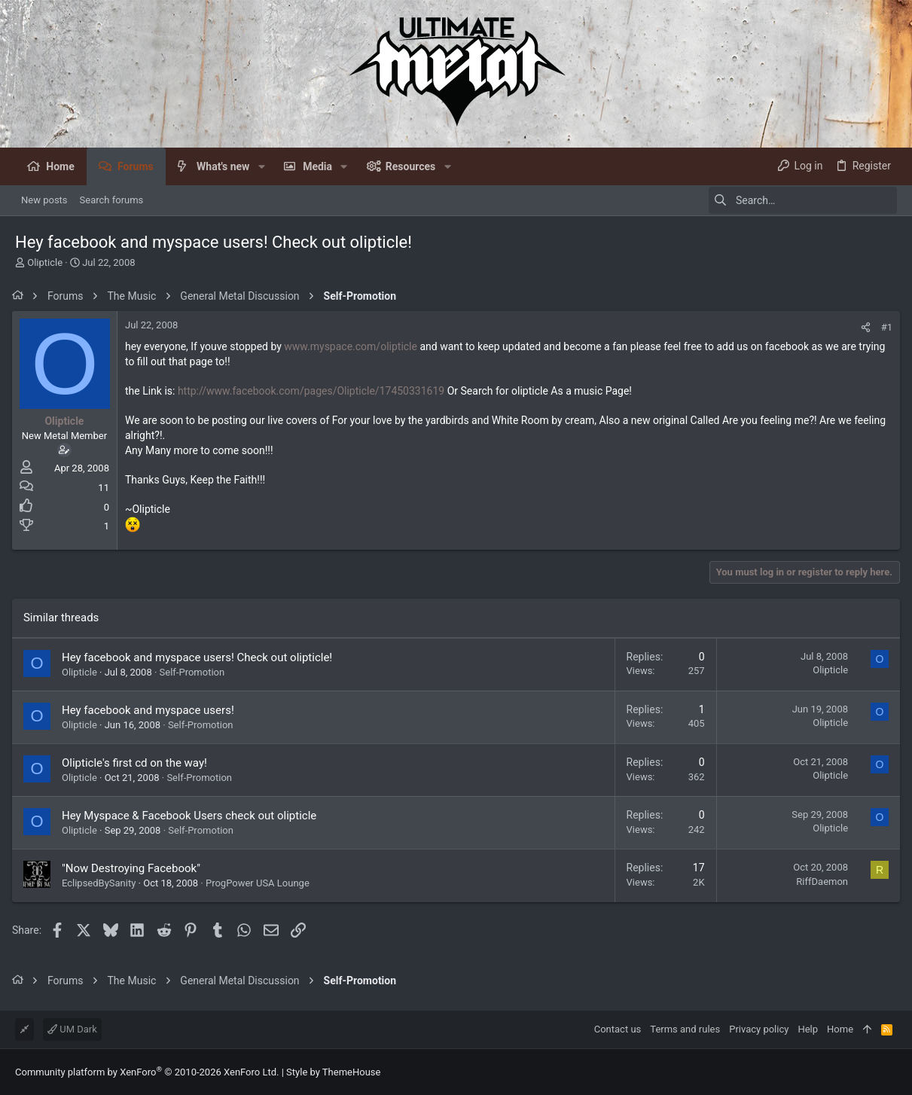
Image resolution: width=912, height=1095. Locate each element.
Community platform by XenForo (147, 1072)
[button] (261, 166)
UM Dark (72, 1029)
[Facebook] (890, 1072)
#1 (883, 327)
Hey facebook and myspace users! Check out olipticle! (200, 657)
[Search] (803, 200)
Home (840, 1029)
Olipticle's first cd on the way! (137, 763)
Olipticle (45, 262)
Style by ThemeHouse (333, 1072)
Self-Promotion (195, 672)
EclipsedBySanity (102, 883)
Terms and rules (685, 1029)
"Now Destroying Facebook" (134, 868)
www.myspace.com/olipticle (353, 346)
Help (808, 1029)
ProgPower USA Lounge (261, 883)
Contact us (618, 1029)
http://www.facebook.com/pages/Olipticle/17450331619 (314, 391)
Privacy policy (758, 1029)
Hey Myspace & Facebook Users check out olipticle (192, 815)
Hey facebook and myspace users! (151, 710)
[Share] (863, 327)
